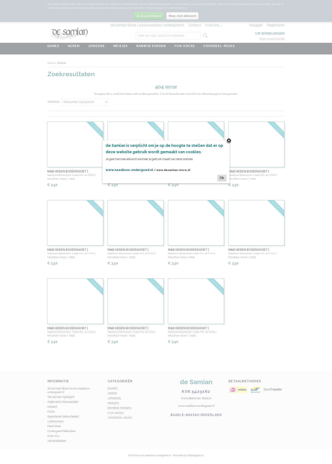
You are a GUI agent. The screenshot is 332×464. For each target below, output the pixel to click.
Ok (222, 178)
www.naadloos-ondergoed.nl (129, 170)
